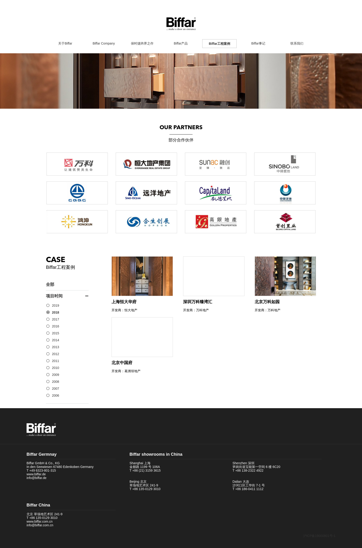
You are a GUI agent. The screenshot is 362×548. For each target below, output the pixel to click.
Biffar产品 (181, 43)
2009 (55, 375)
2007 (55, 388)
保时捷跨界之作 (142, 43)
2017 (55, 319)
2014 (55, 340)
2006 (55, 395)
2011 (55, 361)
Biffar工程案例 (219, 43)
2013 (55, 347)
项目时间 (67, 296)
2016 (55, 326)
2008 (55, 381)
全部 (50, 284)
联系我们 (296, 43)
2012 (55, 354)
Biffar (181, 23)
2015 (55, 333)
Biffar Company (104, 43)
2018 (55, 312)
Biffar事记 (258, 43)
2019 (55, 305)
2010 (55, 368)
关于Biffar (65, 43)
